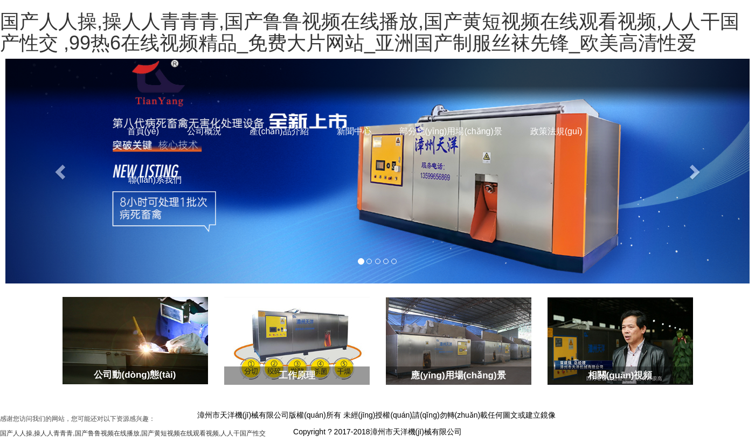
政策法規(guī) (556, 131)
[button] (61, 171)
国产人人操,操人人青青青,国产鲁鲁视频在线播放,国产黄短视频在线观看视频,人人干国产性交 (133, 433)
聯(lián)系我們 (155, 179)
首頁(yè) (143, 131)
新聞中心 (354, 131)
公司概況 (204, 131)
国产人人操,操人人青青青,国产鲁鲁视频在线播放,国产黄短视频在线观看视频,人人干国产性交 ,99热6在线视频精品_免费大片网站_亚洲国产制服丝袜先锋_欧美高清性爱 (369, 32)
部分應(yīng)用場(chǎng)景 (450, 131)
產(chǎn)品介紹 (279, 131)
